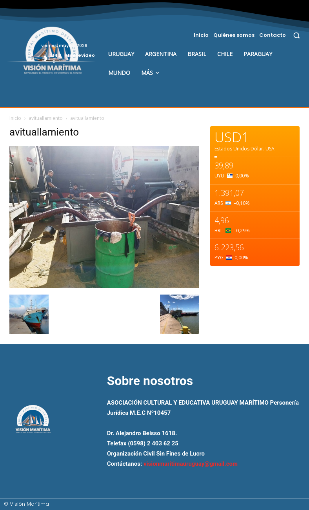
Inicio (15, 118)
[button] (296, 35)
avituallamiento (46, 118)
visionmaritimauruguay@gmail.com (191, 463)
